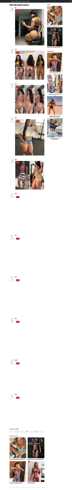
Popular (11, 462)
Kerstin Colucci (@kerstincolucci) (17, 459)
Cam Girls (28, 1)
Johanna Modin (31, 483)
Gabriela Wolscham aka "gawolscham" (55, 139)
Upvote (12, 8)
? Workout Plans (18, 1)
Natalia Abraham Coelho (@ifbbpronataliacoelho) (55, 116)
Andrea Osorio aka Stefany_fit (55, 94)
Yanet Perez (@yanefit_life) (16, 483)
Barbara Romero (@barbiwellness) (36, 459)
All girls (23, 1)
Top (12, 1)
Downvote (12, 11)
